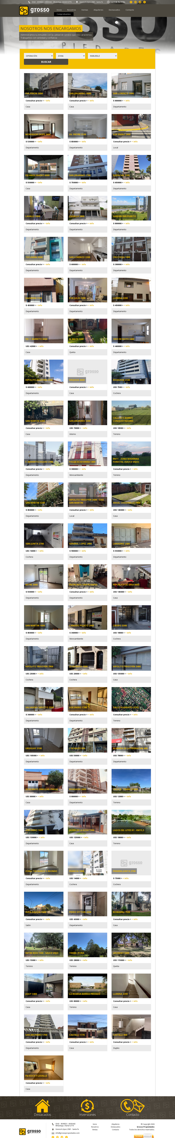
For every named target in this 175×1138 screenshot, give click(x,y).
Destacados (114, 10)
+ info (47, 94)
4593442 (48, 2)
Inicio (59, 10)
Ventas (84, 10)
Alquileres (98, 10)
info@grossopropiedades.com (68, 1127)
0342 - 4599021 (38, 2)
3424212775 (67, 2)
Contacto (130, 10)
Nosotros (71, 10)
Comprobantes (64, 14)
